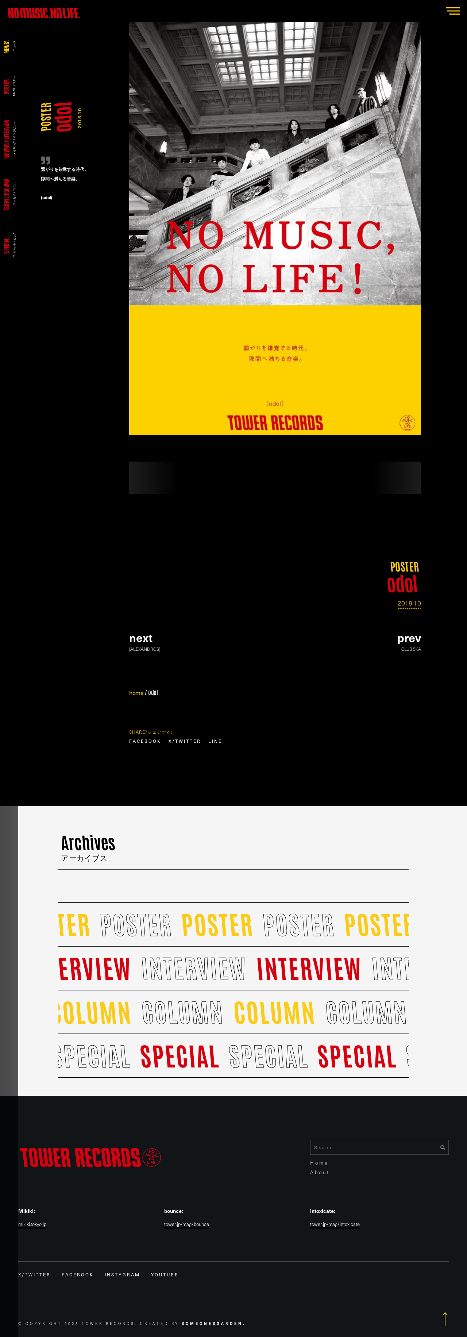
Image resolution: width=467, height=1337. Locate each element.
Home (319, 1162)
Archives (88, 846)
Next (141, 637)
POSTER (45, 117)
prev (409, 637)
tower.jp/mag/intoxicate (335, 1224)
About (320, 1172)
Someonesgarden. (214, 1323)
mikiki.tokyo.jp (32, 1224)
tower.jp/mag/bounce (186, 1224)
